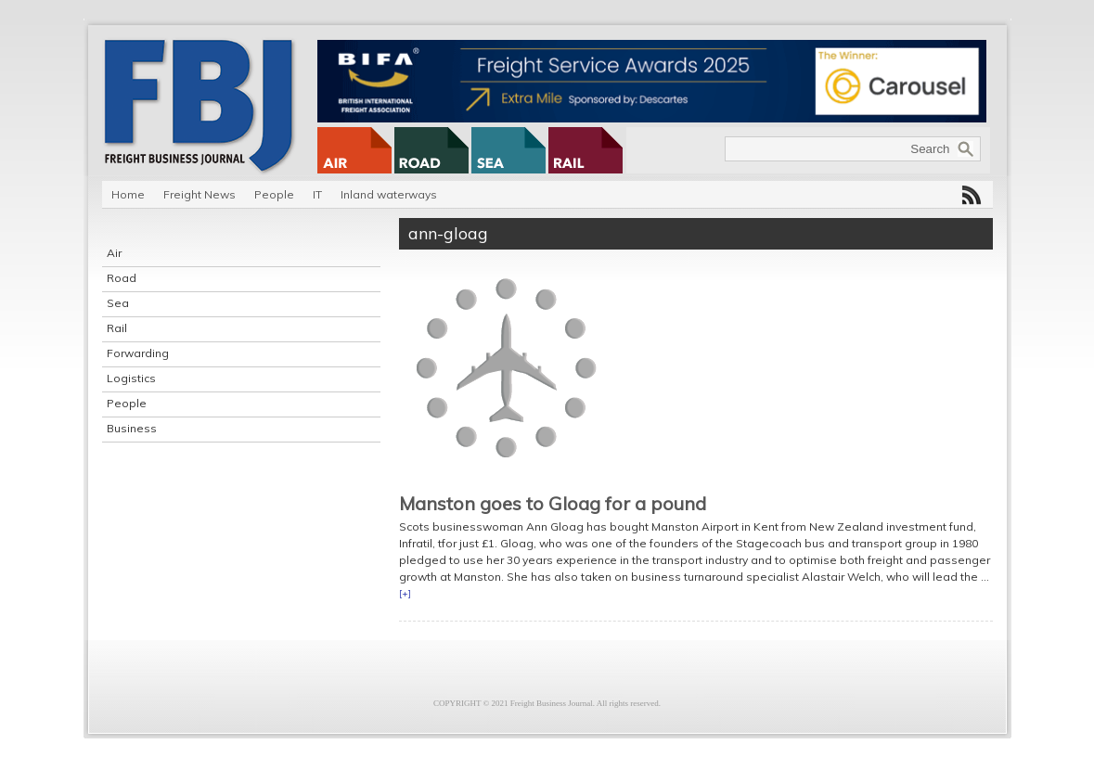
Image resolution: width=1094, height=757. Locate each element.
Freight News (199, 194)
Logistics (131, 378)
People (274, 194)
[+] (405, 593)
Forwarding (138, 353)
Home (128, 194)
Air (114, 253)
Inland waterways (389, 194)
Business (132, 428)
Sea (118, 303)
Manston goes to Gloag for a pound (552, 503)
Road (121, 278)
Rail (117, 328)
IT (317, 194)
